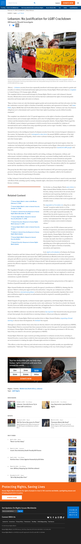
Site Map (34, 521)
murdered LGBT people (64, 147)
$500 (15, 374)
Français (22, 13)
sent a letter (70, 187)
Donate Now (68, 3)
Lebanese (17, 87)
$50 (15, 370)
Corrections (12, 521)
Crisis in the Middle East (13, 7)
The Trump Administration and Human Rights (33, 7)
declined (37, 320)
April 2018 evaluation (53, 252)
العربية (18, 13)
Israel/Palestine (74, 7)
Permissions (27, 521)
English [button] (58, 3)
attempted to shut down (39, 134)
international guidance (27, 292)
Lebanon (39, 388)
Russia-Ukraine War (52, 7)
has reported (49, 312)
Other (36, 374)
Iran (60, 7)
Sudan (66, 7)
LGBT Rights (16, 391)
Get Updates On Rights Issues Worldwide (19, 507)
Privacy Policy (19, 521)
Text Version (51, 521)
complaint (73, 90)
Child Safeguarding (42, 521)
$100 (26, 370)
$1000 (25, 374)
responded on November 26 (54, 205)
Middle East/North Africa (28, 388)
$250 (36, 370)
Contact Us (5, 521)
